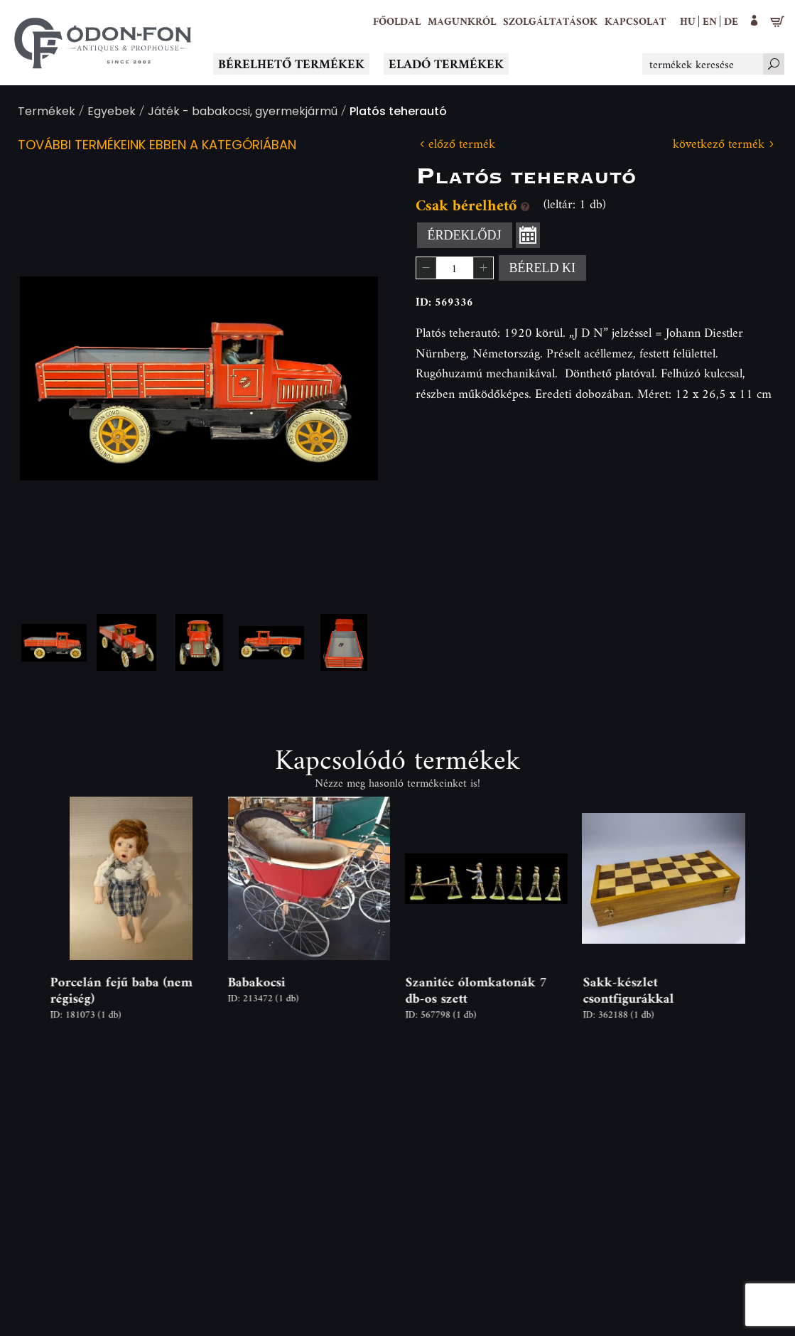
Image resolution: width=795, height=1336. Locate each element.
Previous (53, 378)
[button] (461, 21)
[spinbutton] (454, 268)
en (710, 21)
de (731, 21)
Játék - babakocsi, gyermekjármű (242, 112)
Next (344, 378)
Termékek (46, 112)
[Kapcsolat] (635, 21)
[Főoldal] (396, 21)
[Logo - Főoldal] (103, 42)
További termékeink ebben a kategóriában (157, 146)
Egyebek (111, 112)
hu (688, 21)
